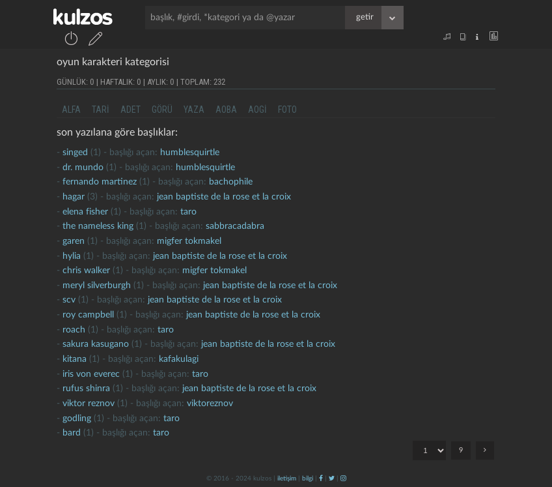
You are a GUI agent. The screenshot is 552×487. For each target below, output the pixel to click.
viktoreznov (210, 403)
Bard (71, 432)
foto (287, 109)
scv (69, 299)
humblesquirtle (189, 152)
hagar (73, 196)
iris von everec (91, 374)
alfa (71, 109)
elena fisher (85, 211)
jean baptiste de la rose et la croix (224, 196)
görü (162, 109)
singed (75, 152)
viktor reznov (88, 403)
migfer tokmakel (189, 241)
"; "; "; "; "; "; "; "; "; (429, 450)
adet (130, 109)
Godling (76, 418)
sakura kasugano (95, 344)
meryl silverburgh (96, 285)
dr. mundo (83, 167)
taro (188, 211)
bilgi (307, 478)
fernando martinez (99, 181)
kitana (74, 359)
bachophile (231, 181)
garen (73, 241)
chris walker (86, 270)
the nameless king (97, 226)
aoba (226, 109)
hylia (71, 256)
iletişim (286, 478)
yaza (194, 109)
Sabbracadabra (235, 226)
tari (100, 109)
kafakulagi (179, 359)
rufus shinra (86, 388)
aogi (257, 109)
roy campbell (88, 314)
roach (73, 329)
